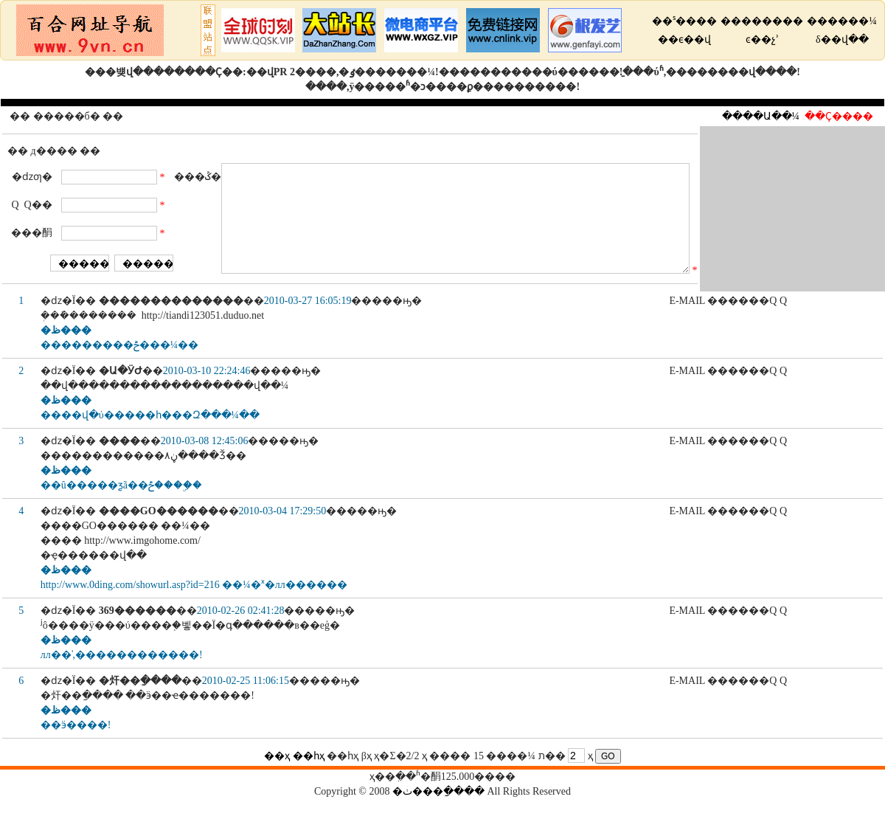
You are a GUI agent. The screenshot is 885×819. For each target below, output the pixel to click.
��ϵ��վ (684, 39)
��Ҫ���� (839, 116)
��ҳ (277, 775)
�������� (762, 21)
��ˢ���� (684, 21)
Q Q (778, 320)
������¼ (842, 21)
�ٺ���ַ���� (438, 811)
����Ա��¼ (761, 116)
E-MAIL (686, 320)
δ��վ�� (842, 39)
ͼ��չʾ (762, 39)
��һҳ (308, 775)
